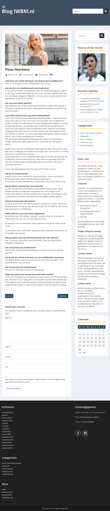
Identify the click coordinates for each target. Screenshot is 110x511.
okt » (85, 352)
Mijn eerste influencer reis (91, 110)
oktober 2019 (7, 442)
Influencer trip (86, 142)
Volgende (63, 296)
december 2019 (7, 437)
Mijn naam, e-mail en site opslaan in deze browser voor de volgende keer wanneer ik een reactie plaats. (35, 380)
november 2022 (7, 412)
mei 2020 (5, 426)
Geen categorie (86, 139)
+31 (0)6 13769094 (87, 422)
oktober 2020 (7, 418)
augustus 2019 (7, 448)
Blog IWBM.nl (18, 11)
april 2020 (5, 429)
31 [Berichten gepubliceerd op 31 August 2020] (80, 349)
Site (6, 367)
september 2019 (8, 445)
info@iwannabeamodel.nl (89, 417)
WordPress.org (7, 497)
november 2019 (7, 440)
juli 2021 (5, 415)
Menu (4, 7)
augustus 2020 (7, 420)
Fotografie (84, 136)
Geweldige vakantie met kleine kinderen (92, 99)
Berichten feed (7, 492)
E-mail (8, 357)
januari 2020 (6, 434)
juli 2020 (5, 423)
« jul (79, 352)
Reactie (9, 318)
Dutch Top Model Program (91, 133)
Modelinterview (43, 75)
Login (4, 489)
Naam (8, 346)
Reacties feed (6, 495)
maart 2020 (6, 431)
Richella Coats (12, 75)
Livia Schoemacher (90, 105)
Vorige (9, 296)
